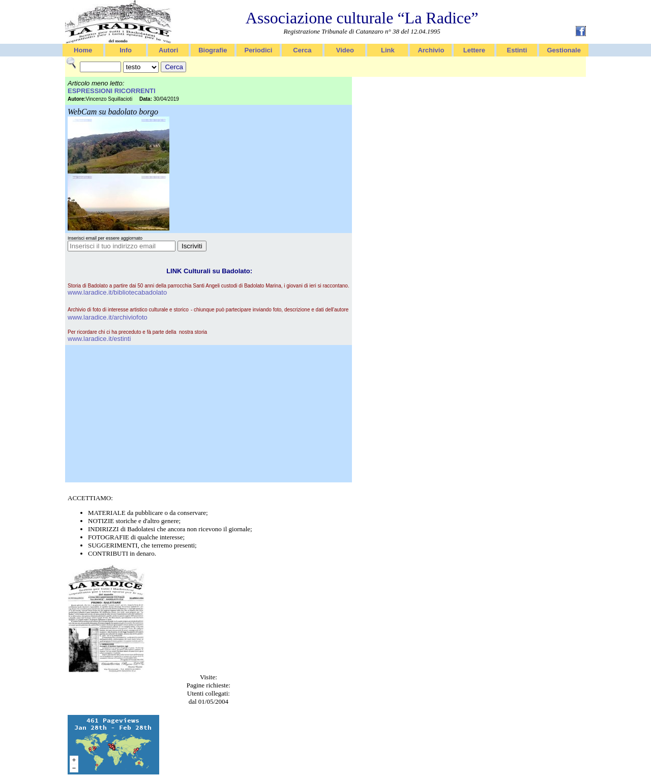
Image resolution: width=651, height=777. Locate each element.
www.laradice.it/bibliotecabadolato (117, 292)
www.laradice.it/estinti (99, 338)
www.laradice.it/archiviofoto (107, 317)
